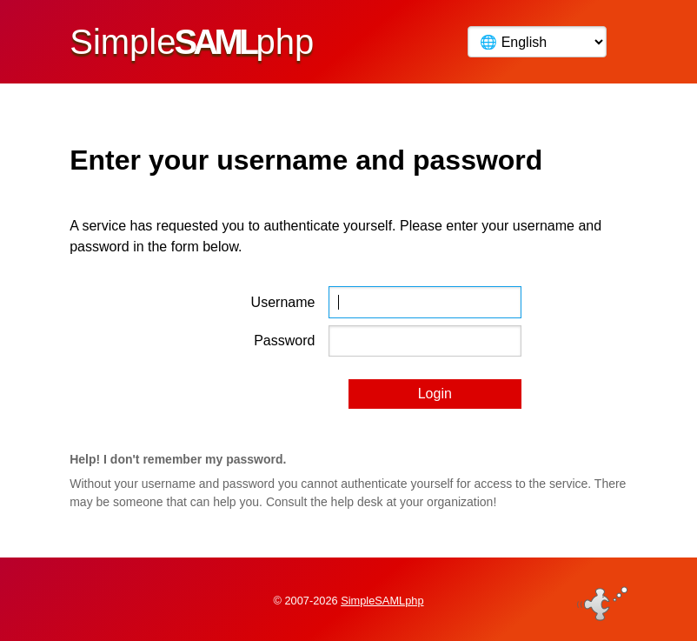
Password (284, 340)
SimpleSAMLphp (382, 600)
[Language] (537, 41)
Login (435, 393)
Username (283, 302)
